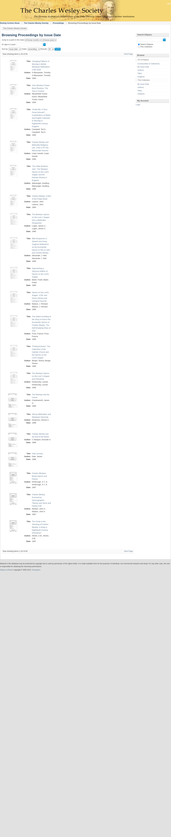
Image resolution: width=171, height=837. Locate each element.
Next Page (128, 54)
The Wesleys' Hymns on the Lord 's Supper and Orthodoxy (41, 376)
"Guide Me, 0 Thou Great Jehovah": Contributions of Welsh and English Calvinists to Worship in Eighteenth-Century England (41, 117)
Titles (140, 73)
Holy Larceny (37, 454)
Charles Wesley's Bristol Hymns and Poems (39, 476)
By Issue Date (143, 67)
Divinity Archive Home (10, 23)
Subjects (141, 77)
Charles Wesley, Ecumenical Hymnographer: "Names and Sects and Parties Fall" (41, 500)
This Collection (145, 47)
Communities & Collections (149, 64)
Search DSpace (145, 44)
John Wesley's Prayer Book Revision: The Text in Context (41, 88)
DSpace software (6, 570)
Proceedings (58, 23)
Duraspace (36, 570)
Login (168, 3)
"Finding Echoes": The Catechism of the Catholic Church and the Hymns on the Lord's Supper (41, 352)
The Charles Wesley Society (36, 23)
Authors (141, 70)
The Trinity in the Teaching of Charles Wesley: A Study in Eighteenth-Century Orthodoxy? (40, 527)
